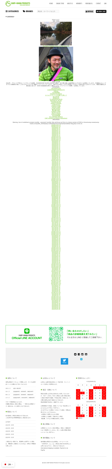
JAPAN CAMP (56, 107)
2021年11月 (56, 168)
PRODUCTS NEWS (56, 94)
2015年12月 (56, 248)
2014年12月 (56, 264)
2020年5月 (56, 187)
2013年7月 (56, 287)
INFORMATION (56, 88)
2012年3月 (56, 309)
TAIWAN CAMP (56, 106)
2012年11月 (56, 298)
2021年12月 (56, 167)
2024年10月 (56, 140)
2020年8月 (56, 183)
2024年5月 (56, 144)
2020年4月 (56, 188)
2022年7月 (56, 161)
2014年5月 (56, 273)
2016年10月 (56, 234)
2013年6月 (56, 288)
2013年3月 (56, 292)
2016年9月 (56, 236)
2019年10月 (56, 195)
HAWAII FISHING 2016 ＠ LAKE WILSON (56, 46)
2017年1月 (56, 230)
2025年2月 (56, 134)
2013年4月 (56, 291)
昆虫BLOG (56, 98)
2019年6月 (56, 200)
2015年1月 (56, 263)
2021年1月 (56, 177)
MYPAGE (89, 11)
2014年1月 (56, 279)
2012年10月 (56, 299)
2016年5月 (56, 241)
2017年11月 (56, 219)
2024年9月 (56, 141)
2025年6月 (56, 130)
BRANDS (28, 11)
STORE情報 (56, 92)
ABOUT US (70, 3)
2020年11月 (56, 179)
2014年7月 (56, 271)
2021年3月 (56, 176)
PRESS (56, 91)
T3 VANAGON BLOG (56, 99)
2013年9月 (56, 284)
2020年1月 (56, 192)
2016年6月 (56, 240)
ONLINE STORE (60, 3)
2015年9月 (56, 252)
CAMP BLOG (56, 104)
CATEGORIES (12, 11)
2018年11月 (56, 206)
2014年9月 (56, 268)
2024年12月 (56, 137)
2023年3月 (56, 157)
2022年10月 (56, 160)
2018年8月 (56, 209)
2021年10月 (56, 169)
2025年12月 (56, 125)
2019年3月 (56, 203)
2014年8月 (56, 269)
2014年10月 (56, 267)
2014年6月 (56, 272)
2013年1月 (56, 295)
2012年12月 (56, 296)
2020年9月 (56, 182)
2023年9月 (56, 153)
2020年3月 (56, 190)
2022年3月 (56, 164)
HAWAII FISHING (56, 103)
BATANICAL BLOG (56, 100)
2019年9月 (56, 196)
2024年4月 (56, 145)
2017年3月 (56, 228)
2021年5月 (56, 173)
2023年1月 (56, 159)
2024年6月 (56, 142)
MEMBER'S (79, 3)
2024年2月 (56, 148)
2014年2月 (56, 278)
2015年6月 (56, 256)
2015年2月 (56, 261)
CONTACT (98, 3)
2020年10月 (56, 180)
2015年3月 (56, 260)
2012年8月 (56, 302)
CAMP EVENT (56, 109)
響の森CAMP (56, 110)
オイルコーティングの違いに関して (56, 95)
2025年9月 (56, 127)
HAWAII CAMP (56, 111)
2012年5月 (56, 306)
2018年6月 (56, 211)
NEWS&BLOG (89, 3)
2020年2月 (56, 191)
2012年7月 (56, 303)
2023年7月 (56, 156)
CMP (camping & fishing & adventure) (56, 118)
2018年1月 (56, 217)
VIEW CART (101, 11)
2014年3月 (56, 276)
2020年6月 (56, 186)
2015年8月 (56, 253)
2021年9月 (56, 171)
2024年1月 (56, 149)
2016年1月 (56, 246)
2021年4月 (56, 175)
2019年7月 (56, 199)
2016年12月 (56, 232)
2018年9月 (56, 207)
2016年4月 (56, 242)
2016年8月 (56, 237)
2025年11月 (56, 126)
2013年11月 (56, 282)
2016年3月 (56, 244)
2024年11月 (56, 138)
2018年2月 (56, 215)
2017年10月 (56, 221)
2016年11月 (56, 233)
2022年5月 (56, 163)
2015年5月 (56, 257)
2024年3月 (56, 146)
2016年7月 (56, 238)
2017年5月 (56, 226)
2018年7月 (56, 210)
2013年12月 (56, 280)
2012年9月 (56, 301)
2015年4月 (56, 259)
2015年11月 (56, 249)
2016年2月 (56, 245)
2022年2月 (56, 165)
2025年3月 (56, 133)
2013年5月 (56, 290)
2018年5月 (56, 213)
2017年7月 (56, 223)
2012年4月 (56, 307)
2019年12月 (56, 194)
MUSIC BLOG (56, 113)
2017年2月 (56, 229)
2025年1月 (56, 136)
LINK (105, 3)
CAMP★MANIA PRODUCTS (56, 90)
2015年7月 (56, 255)
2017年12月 (56, 218)
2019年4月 (56, 202)
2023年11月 (56, 150)
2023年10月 (56, 152)
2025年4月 (56, 132)
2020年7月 (56, 184)
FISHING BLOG (56, 102)
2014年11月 (56, 265)
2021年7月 (56, 172)
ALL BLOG (56, 96)
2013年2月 (56, 294)
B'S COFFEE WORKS (56, 117)
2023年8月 (56, 155)
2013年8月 (56, 286)
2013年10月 (56, 283)
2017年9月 (56, 222)
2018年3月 (56, 214)
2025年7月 (56, 129)
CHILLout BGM (56, 114)
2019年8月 (56, 198)
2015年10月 (56, 251)
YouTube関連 (56, 115)
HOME (51, 3)
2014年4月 (56, 275)
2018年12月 (56, 205)
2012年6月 (56, 305)
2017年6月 (56, 225)
